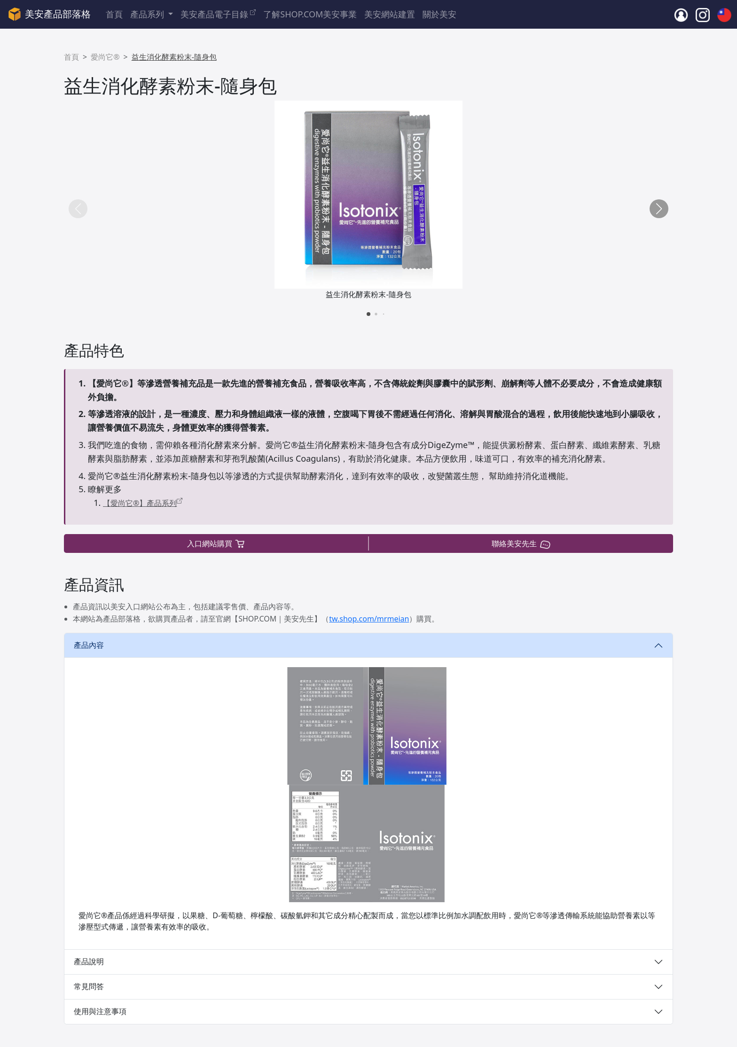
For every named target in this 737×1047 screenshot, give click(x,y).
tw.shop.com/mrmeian (369, 619)
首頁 (114, 14)
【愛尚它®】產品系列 (142, 503)
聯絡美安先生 (521, 543)
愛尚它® (105, 57)
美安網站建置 (389, 14)
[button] (659, 208)
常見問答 (89, 986)
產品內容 (89, 645)
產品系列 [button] (148, 14)
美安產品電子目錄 (218, 14)
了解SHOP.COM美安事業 (310, 14)
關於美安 (439, 14)
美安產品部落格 (49, 14)
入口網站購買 (216, 543)
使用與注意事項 (100, 1011)
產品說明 (89, 961)
